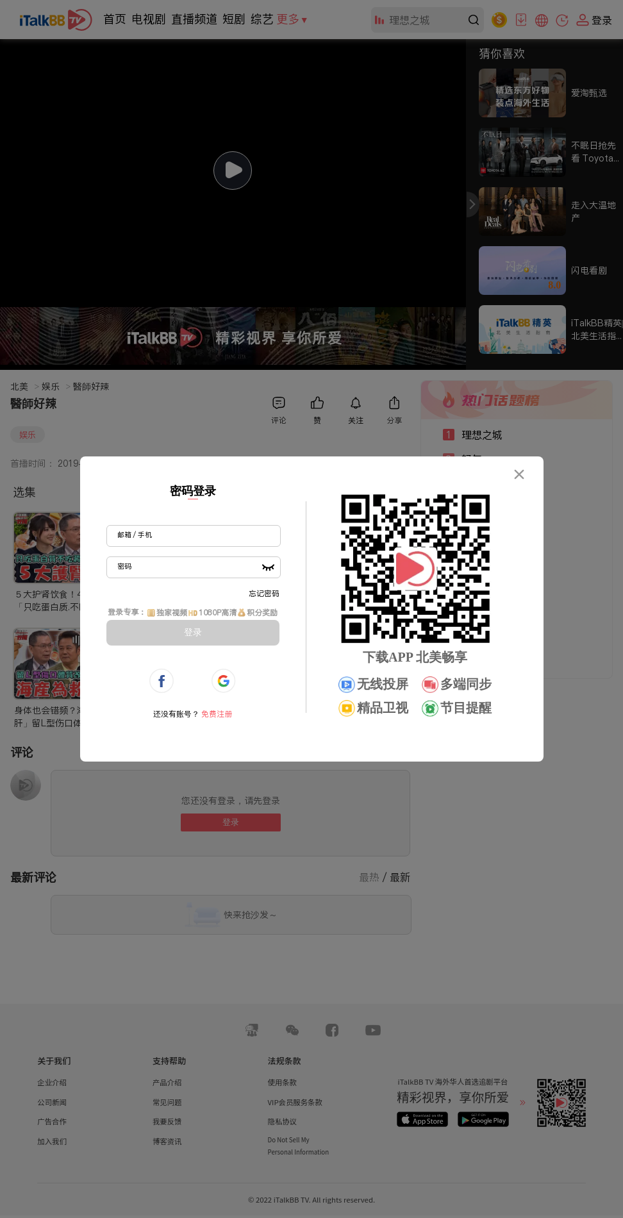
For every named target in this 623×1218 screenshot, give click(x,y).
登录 (193, 632)
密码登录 (193, 491)
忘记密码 (264, 593)
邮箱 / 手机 (134, 535)
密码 (124, 566)
